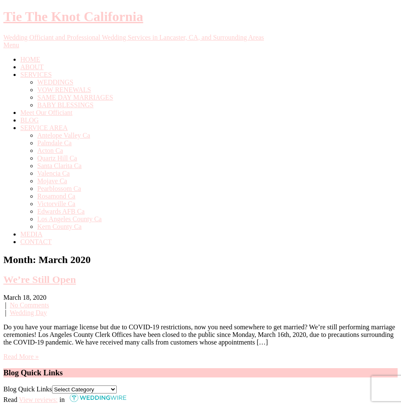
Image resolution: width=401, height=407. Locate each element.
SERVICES (36, 74)
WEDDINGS (55, 82)
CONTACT (36, 241)
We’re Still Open (39, 279)
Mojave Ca (52, 181)
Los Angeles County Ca (69, 218)
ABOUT (32, 67)
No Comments (29, 305)
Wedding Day (28, 312)
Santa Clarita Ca (59, 165)
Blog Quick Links (27, 389)
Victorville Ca (56, 203)
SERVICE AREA (44, 127)
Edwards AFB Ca (61, 211)
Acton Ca (50, 150)
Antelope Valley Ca (63, 135)
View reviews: (38, 399)
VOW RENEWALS (64, 89)
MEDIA (31, 234)
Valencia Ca (53, 173)
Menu (11, 45)
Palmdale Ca (54, 143)
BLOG (29, 120)
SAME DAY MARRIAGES (75, 97)
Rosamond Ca (56, 196)
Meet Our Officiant (46, 112)
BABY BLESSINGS (65, 105)
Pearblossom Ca (59, 188)
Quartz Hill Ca (57, 158)
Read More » (21, 356)
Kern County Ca (59, 226)
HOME (30, 59)
